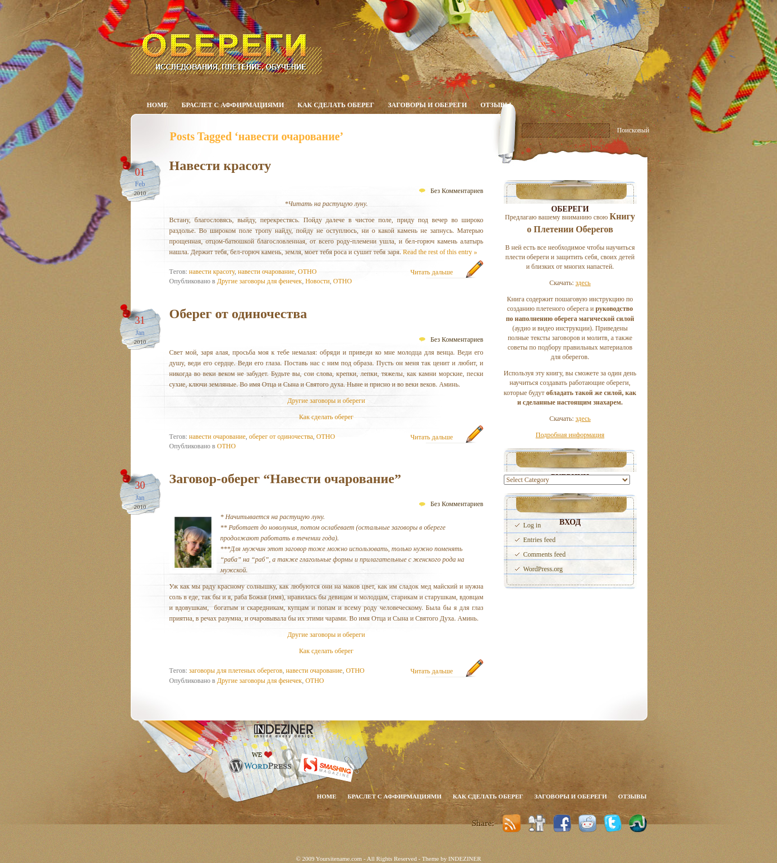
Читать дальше (432, 272)
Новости (317, 281)
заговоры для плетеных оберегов (236, 670)
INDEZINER (464, 858)
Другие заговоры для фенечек (259, 281)
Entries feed (539, 540)
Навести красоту (220, 165)
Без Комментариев (456, 191)
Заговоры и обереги (427, 105)
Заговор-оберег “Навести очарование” (285, 478)
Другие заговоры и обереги (326, 401)
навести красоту (212, 272)
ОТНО (307, 272)
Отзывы (495, 105)
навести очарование (266, 272)
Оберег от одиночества (238, 313)
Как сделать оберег (335, 105)
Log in (532, 525)
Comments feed (544, 554)
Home (157, 105)
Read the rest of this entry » (440, 252)
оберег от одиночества (281, 436)
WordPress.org (543, 569)
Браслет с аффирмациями (233, 105)
